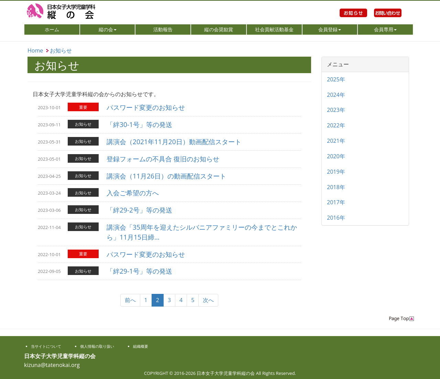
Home (35, 50)
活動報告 (163, 29)
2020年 (336, 156)
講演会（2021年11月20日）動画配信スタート (174, 141)
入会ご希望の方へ (133, 192)
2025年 (336, 79)
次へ (208, 300)
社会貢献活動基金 (274, 29)
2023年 (336, 110)
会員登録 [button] (329, 29)
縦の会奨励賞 (218, 29)
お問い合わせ (388, 20)
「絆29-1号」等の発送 (139, 271)
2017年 (336, 202)
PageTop (401, 318)
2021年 (336, 141)
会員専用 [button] (385, 29)
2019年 (336, 171)
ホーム (62, 29)
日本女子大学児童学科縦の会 (86, 12)
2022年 (336, 125)
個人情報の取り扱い (97, 346)
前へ (130, 300)
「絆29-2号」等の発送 (139, 210)
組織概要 (140, 346)
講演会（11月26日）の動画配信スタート (166, 176)
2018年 (336, 187)
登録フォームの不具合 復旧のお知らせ (163, 158)
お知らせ (353, 20)
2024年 (336, 95)
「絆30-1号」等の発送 (139, 124)
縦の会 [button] (108, 29)
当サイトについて (46, 346)
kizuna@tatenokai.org (52, 365)
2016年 (336, 217)
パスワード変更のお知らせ (146, 107)
